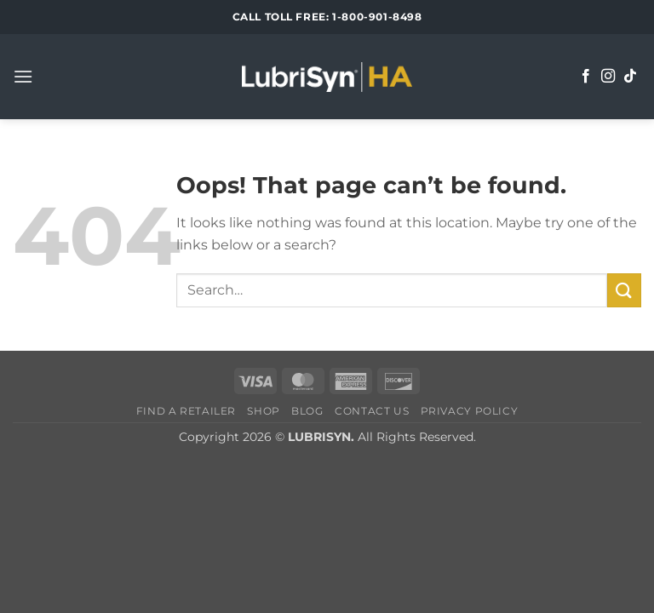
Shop (263, 410)
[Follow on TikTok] (630, 76)
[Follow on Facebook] (586, 76)
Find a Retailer (186, 410)
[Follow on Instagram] (608, 76)
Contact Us (372, 410)
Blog (307, 410)
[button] (23, 76)
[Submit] (624, 289)
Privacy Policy (470, 410)
